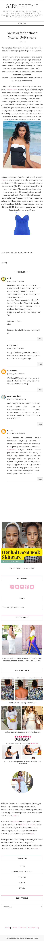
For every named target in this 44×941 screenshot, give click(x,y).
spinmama (11, 449)
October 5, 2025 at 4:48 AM (16, 434)
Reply (40, 339)
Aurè (9, 278)
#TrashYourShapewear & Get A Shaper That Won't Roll (22, 762)
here (32, 833)
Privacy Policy (33, 927)
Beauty (22, 866)
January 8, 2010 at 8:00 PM (15, 348)
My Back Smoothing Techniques (22, 702)
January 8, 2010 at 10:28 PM (16, 374)
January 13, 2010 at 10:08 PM (16, 399)
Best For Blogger (33, 938)
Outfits (22, 882)
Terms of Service (18, 927)
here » (37, 848)
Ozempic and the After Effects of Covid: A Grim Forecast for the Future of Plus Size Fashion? (22, 659)
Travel (22, 888)
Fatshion (22, 877)
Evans (4, 180)
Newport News (11, 90)
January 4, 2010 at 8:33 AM (16, 281)
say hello (15, 821)
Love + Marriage (14, 396)
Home (7, 927)
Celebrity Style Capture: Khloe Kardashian (22, 732)
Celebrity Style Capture (22, 872)
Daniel (10, 430)
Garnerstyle (22, 6)
